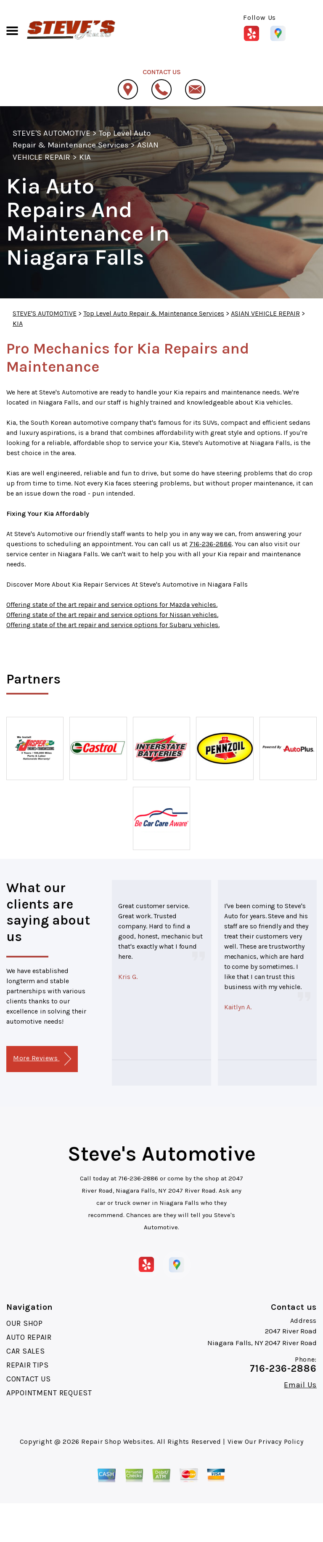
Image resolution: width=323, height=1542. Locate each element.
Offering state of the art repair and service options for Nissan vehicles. (112, 615)
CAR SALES (25, 1351)
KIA (85, 157)
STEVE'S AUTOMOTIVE (51, 133)
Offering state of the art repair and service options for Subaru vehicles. (113, 625)
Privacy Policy (280, 1441)
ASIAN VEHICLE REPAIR (265, 313)
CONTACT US (28, 1379)
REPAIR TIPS (27, 1365)
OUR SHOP (24, 1323)
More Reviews (42, 1059)
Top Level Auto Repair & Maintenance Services (153, 313)
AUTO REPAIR (29, 1337)
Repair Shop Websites (117, 1441)
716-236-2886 (210, 544)
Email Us (300, 1385)
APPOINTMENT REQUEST (49, 1392)
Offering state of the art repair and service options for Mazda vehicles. (111, 605)
